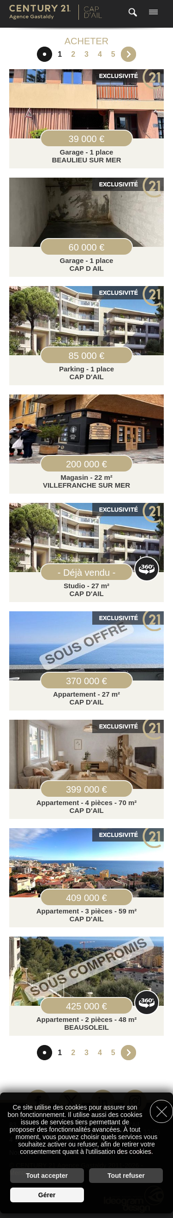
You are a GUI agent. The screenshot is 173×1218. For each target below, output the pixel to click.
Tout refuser (126, 1175)
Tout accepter (47, 1175)
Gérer (46, 1195)
